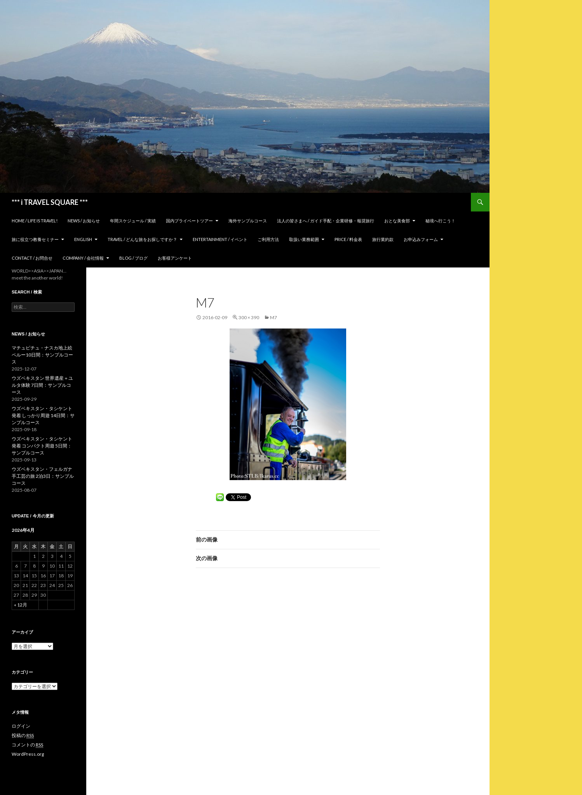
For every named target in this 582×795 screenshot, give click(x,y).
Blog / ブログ (133, 257)
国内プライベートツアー (189, 220)
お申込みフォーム (421, 239)
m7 (273, 317)
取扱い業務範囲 (304, 239)
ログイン (21, 726)
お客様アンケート (175, 257)
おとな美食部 (397, 220)
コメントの (27, 745)
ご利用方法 (268, 239)
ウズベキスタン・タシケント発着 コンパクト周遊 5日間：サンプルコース (42, 446)
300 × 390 (249, 317)
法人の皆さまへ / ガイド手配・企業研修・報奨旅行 (325, 220)
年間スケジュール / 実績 (133, 220)
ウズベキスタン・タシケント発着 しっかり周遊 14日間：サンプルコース (43, 415)
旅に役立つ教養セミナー (35, 239)
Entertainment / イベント (220, 239)
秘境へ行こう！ (440, 220)
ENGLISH (83, 239)
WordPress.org (28, 754)
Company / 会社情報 (83, 257)
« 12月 (20, 605)
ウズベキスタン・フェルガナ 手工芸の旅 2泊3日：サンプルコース (43, 476)
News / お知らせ (84, 220)
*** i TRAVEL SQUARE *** (50, 202)
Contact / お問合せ (32, 257)
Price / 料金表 (348, 239)
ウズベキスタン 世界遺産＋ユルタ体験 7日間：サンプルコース (42, 385)
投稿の (23, 735)
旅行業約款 (383, 239)
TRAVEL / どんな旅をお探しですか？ (142, 239)
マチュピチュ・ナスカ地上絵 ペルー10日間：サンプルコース (42, 355)
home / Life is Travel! (35, 220)
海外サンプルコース (247, 220)
